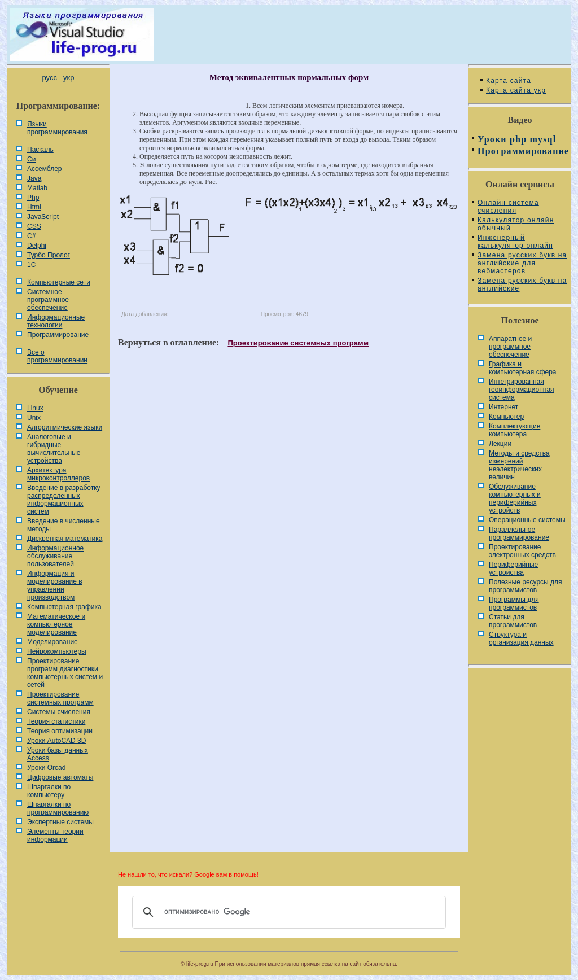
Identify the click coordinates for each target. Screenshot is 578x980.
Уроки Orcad (46, 768)
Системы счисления (58, 712)
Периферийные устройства (513, 568)
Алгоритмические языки (64, 427)
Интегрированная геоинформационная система (521, 389)
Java (34, 178)
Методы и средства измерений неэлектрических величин (519, 465)
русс (49, 77)
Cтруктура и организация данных (521, 638)
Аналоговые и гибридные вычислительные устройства (53, 449)
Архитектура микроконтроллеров (58, 474)
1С (31, 265)
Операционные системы (527, 520)
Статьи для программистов (513, 621)
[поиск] (287, 912)
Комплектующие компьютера (514, 430)
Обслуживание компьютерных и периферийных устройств (515, 498)
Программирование (58, 335)
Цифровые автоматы (60, 777)
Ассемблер (44, 169)
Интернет (503, 407)
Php (33, 198)
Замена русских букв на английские (522, 284)
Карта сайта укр (516, 90)
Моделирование (52, 642)
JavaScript (43, 217)
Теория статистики (56, 721)
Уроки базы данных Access (57, 754)
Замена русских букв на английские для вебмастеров (522, 263)
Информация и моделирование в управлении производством (54, 585)
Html (34, 207)
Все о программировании (57, 356)
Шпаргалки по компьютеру (49, 791)
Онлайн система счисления (508, 207)
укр (68, 77)
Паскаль (40, 150)
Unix (34, 418)
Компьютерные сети (58, 282)
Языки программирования (57, 128)
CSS (34, 226)
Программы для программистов (514, 603)
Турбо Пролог (48, 255)
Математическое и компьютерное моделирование (56, 624)
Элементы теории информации (55, 835)
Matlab (37, 188)
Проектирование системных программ (60, 698)
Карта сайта (508, 81)
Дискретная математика (64, 538)
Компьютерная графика (64, 607)
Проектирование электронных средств (522, 551)
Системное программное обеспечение (48, 300)
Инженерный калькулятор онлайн (515, 242)
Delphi (36, 246)
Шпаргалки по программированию (58, 808)
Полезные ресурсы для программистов (525, 586)
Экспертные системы (60, 822)
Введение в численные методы (63, 525)
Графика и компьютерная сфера (523, 368)
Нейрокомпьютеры (56, 651)
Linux (35, 408)
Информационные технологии (56, 321)
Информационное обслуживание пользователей (55, 556)
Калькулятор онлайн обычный (516, 224)
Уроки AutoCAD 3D (56, 741)
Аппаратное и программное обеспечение (510, 346)
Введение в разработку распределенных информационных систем (63, 499)
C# (31, 236)
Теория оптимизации (60, 731)
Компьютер (506, 417)
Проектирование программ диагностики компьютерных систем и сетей (65, 673)
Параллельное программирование (519, 533)
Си (31, 159)
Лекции (500, 444)
